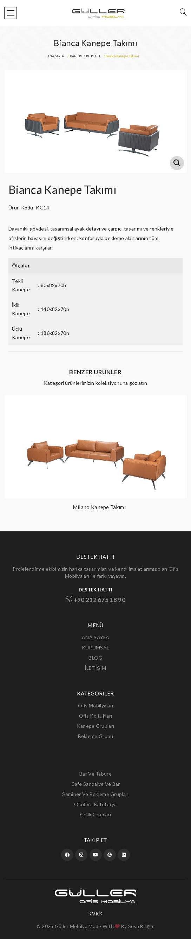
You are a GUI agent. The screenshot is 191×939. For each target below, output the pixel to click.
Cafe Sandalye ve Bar (95, 784)
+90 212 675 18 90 (95, 599)
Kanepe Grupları (95, 726)
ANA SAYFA (55, 56)
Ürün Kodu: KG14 (29, 208)
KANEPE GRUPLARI (85, 56)
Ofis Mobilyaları (95, 705)
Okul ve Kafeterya (95, 804)
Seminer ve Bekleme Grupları (95, 794)
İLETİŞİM (95, 668)
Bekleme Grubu (95, 736)
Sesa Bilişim (141, 926)
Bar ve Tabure (95, 774)
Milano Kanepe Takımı (99, 507)
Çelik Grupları (95, 814)
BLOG (95, 658)
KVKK (95, 913)
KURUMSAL (95, 647)
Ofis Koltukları (95, 716)
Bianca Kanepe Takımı (62, 189)
